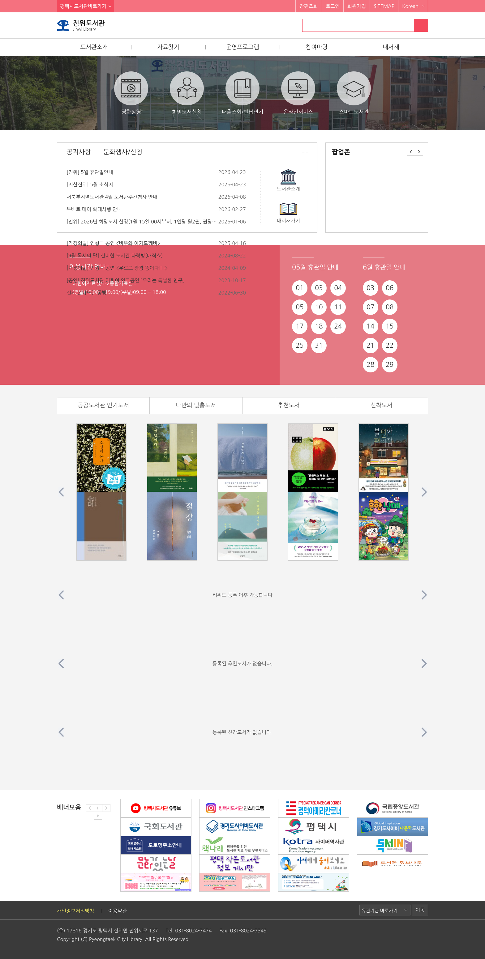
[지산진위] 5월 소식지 (90, 184)
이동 (420, 909)
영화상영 (131, 92)
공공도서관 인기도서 (103, 405)
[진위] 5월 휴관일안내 (90, 172)
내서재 (391, 47)
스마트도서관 (354, 92)
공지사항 (79, 152)
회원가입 (356, 6)
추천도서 (289, 405)
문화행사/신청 (122, 152)
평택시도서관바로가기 (83, 6)
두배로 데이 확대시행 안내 (94, 209)
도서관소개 (94, 47)
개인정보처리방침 (75, 910)
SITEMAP (384, 6)
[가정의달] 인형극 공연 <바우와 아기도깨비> (113, 243)
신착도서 (382, 405)
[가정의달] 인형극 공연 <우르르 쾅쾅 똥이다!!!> (117, 267)
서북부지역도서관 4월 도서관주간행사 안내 (112, 196)
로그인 (333, 6)
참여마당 (317, 47)
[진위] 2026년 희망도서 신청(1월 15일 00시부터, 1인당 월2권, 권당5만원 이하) (152, 221)
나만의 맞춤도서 (196, 405)
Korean (410, 6)
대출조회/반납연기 (242, 92)
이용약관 (117, 910)
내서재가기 (288, 220)
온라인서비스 (298, 92)
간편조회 (308, 6)
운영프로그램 (242, 47)
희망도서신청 (187, 92)
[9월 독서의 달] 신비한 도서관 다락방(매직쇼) (115, 255)
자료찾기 (168, 47)
